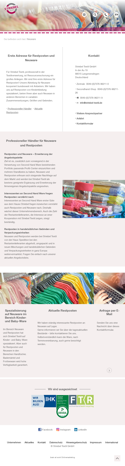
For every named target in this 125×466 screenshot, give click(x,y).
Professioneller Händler (20, 108)
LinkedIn (82, 429)
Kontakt (42, 442)
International (111, 442)
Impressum (96, 442)
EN (116, 14)
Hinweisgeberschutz (76, 442)
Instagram (65, 429)
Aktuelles (29, 442)
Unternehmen (14, 442)
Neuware (31, 39)
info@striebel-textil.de (91, 102)
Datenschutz (56, 442)
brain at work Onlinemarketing (62, 457)
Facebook (47, 429)
